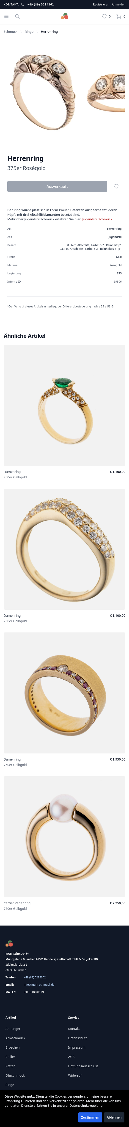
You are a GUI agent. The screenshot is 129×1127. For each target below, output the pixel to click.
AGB (71, 1057)
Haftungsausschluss (83, 1066)
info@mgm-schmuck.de (39, 985)
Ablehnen (114, 1117)
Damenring (12, 471)
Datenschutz (77, 1038)
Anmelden (118, 4)
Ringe (29, 31)
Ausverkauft (57, 186)
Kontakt (74, 1028)
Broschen (12, 1047)
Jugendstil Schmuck (97, 219)
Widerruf (75, 1075)
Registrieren (101, 4)
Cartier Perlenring (17, 903)
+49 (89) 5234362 (40, 4)
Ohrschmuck (15, 1075)
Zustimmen (90, 1117)
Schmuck (10, 31)
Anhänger (12, 1028)
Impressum (76, 1047)
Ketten (10, 1066)
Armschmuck (15, 1038)
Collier (10, 1057)
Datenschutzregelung (86, 1105)
